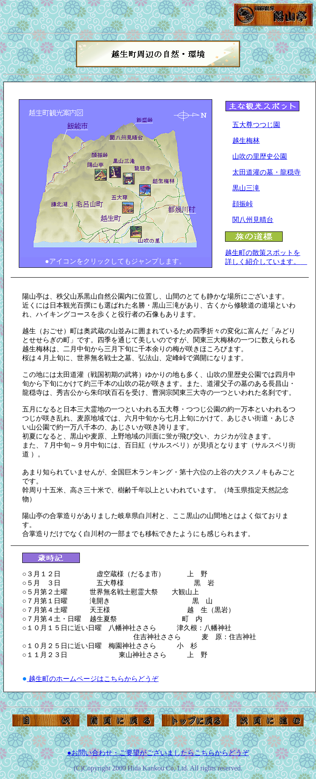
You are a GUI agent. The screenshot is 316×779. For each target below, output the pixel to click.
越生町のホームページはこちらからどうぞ (93, 678)
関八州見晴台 (252, 219)
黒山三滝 (246, 188)
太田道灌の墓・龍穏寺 (266, 172)
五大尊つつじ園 (256, 124)
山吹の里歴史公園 (259, 156)
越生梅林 (246, 140)
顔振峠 (242, 203)
